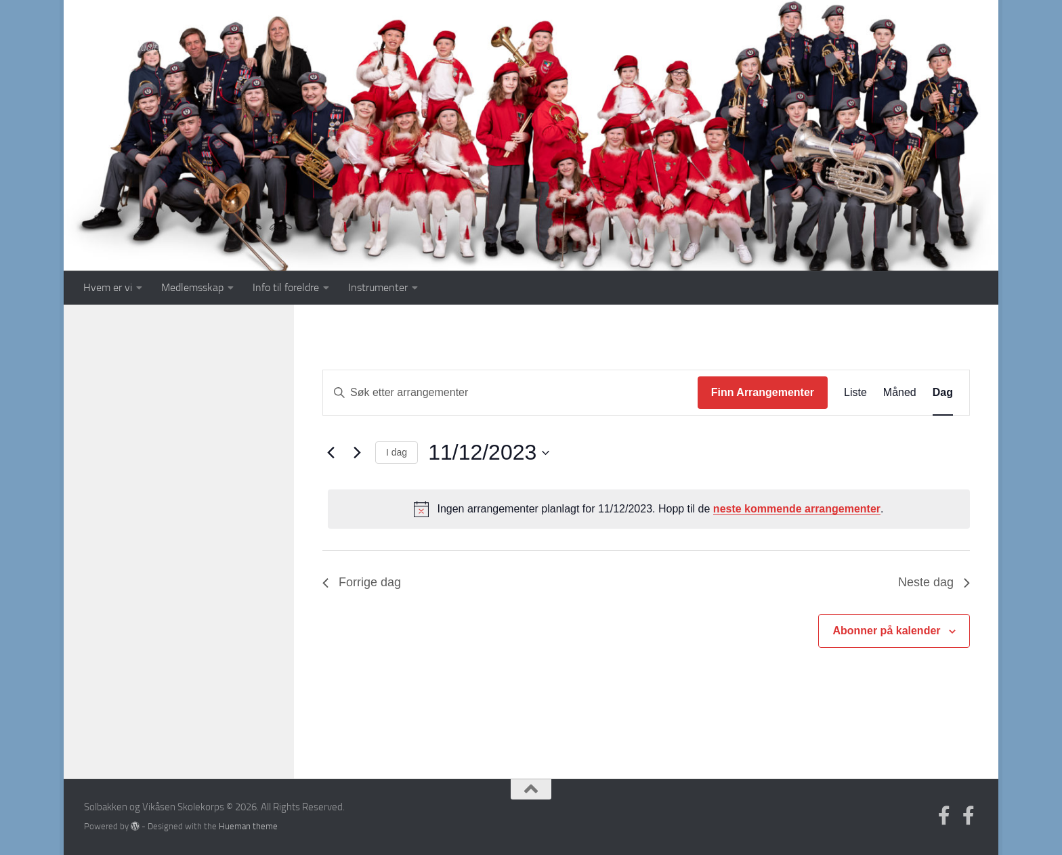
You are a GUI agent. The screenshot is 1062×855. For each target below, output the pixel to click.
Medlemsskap (192, 287)
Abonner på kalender (886, 630)
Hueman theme (248, 826)
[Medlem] (968, 815)
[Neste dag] (357, 453)
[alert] (649, 509)
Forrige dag (361, 582)
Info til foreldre (286, 287)
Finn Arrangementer (762, 392)
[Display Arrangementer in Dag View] (943, 392)
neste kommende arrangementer (796, 508)
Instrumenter (378, 287)
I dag (396, 452)
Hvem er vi (107, 287)
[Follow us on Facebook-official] (944, 815)
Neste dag (934, 582)
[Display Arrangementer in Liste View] (855, 392)
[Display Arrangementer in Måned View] (899, 392)
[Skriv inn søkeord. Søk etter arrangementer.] (510, 392)
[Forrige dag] (330, 453)
